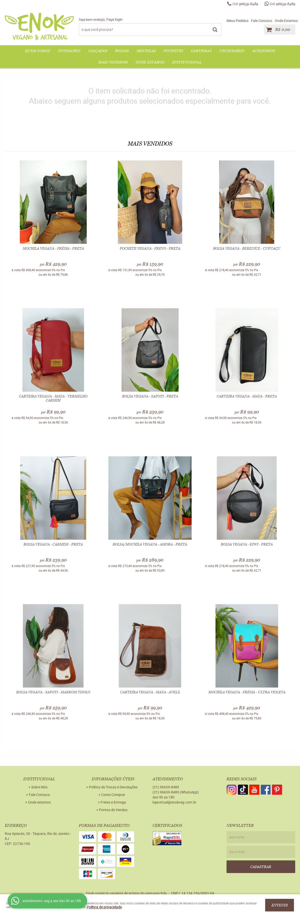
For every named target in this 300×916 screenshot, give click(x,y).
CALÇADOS (98, 51)
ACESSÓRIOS (263, 51)
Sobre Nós (39, 787)
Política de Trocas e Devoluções (113, 787)
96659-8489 (245, 4)
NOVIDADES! (69, 51)
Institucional (187, 62)
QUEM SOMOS (37, 51)
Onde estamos (39, 802)
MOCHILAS (146, 51)
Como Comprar (113, 794)
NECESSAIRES (232, 51)
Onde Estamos (286, 20)
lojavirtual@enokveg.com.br (174, 802)
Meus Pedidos (237, 20)
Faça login (114, 19)
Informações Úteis (113, 779)
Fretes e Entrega (113, 802)
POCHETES (173, 51)
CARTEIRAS (201, 51)
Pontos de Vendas (113, 809)
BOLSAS (122, 51)
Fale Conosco (261, 20)
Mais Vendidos (113, 62)
